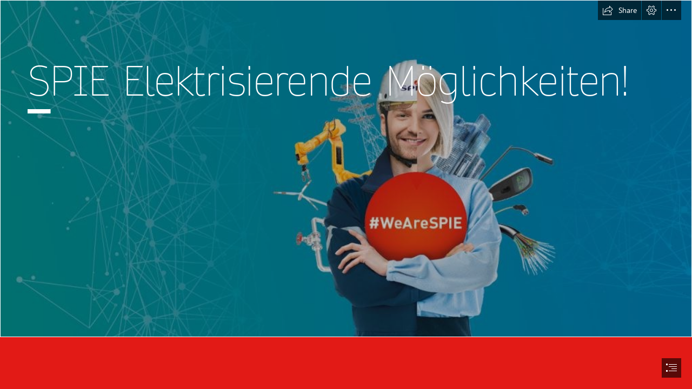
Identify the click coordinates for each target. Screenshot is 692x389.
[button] (619, 10)
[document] (346, 194)
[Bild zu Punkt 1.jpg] (346, 168)
